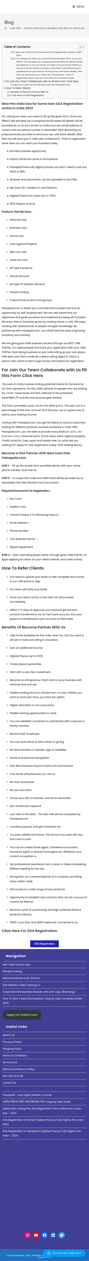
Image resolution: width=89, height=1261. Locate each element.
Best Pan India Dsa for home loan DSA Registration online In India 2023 (49, 54)
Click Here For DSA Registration (27, 95)
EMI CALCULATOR (13, 1076)
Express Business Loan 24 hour (21, 978)
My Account (10, 1062)
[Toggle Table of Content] (79, 47)
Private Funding (12, 971)
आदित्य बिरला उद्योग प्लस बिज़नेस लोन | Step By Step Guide (37, 1102)
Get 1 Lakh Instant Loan (17, 964)
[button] (64, 1253)
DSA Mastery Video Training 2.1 (21, 985)
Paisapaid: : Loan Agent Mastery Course (27, 1095)
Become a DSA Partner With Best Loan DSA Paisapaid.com (42, 84)
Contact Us (9, 1082)
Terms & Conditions (15, 1055)
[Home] (5, 28)
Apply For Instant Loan (22, 1015)
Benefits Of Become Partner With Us (29, 91)
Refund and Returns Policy (19, 1069)
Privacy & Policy (12, 1042)
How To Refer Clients (18, 88)
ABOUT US (9, 1035)
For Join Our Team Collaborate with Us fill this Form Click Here (42, 81)
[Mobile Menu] (79, 6)
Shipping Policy (12, 1049)
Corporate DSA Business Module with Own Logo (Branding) (39, 992)
